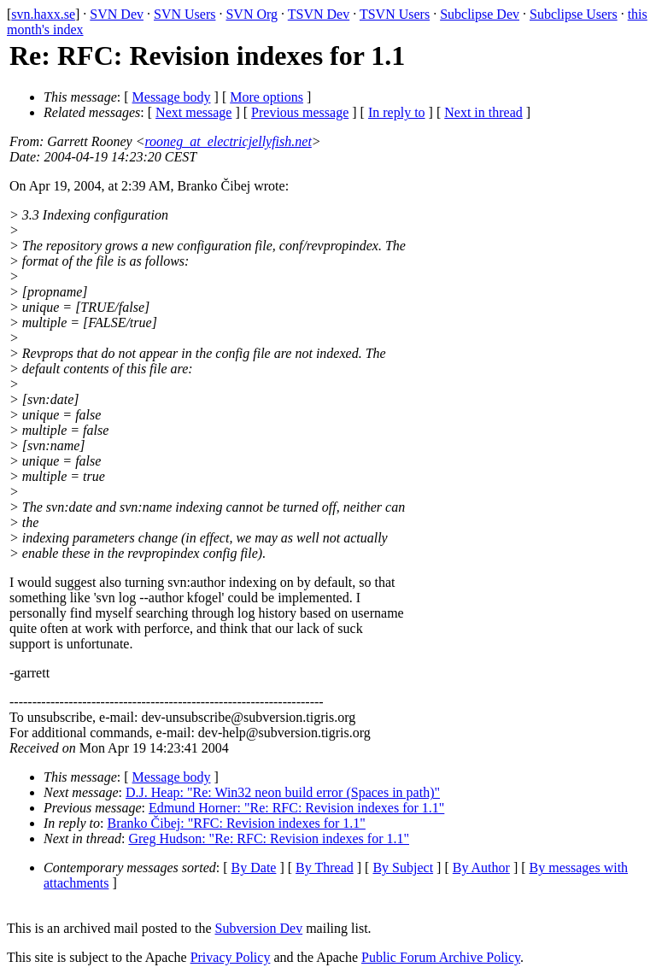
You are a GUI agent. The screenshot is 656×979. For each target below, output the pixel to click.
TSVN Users (395, 14)
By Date (254, 867)
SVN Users (184, 14)
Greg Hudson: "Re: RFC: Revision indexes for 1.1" (268, 838)
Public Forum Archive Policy (440, 957)
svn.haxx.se (43, 14)
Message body (171, 97)
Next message (193, 112)
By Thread (325, 867)
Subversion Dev (259, 928)
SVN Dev (117, 14)
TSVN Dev (318, 14)
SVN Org (252, 14)
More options (266, 97)
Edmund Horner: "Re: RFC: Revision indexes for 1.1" (296, 807)
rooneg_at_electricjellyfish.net (227, 141)
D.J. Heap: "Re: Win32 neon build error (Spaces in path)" (283, 792)
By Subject (402, 867)
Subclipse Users (574, 14)
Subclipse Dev (479, 14)
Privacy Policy (230, 957)
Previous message (299, 112)
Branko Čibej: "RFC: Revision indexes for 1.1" (237, 823)
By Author (481, 867)
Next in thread (483, 112)
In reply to (396, 112)
